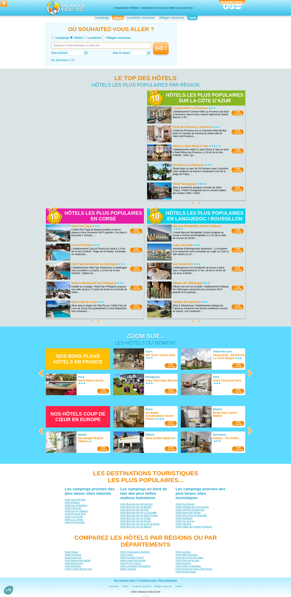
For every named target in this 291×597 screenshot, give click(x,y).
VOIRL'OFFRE (237, 113)
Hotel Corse (126, 554)
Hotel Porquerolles (75, 522)
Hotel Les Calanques (76, 505)
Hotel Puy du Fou (184, 521)
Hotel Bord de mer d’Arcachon (136, 504)
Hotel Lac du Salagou (76, 511)
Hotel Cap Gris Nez (75, 499)
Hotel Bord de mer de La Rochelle (138, 512)
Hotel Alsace (71, 552)
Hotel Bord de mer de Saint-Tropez (139, 515)
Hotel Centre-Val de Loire (78, 569)
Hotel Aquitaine (73, 554)
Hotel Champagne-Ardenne (135, 552)
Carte (192, 17)
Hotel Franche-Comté (131, 557)
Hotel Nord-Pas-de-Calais (189, 557)
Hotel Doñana (72, 502)
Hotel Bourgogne (74, 563)
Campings (102, 17)
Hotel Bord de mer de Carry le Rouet (139, 524)
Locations (94, 37)
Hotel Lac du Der (74, 516)
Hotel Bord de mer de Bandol (135, 507)
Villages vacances (172, 17)
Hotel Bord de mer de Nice (134, 509)
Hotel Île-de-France (130, 563)
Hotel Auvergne (73, 557)
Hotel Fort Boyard (184, 504)
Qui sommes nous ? (125, 580)
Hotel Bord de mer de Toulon (135, 518)
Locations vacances (141, 17)
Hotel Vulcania (183, 524)
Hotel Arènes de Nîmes (187, 512)
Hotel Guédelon (183, 518)
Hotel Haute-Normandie (133, 560)
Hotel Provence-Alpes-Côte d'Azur (193, 569)
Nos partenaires (168, 580)
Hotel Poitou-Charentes (188, 566)
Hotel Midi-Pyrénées (186, 554)
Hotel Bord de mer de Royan (135, 521)
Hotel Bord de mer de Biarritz (135, 526)
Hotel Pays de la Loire (187, 560)
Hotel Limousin (128, 569)
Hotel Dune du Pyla (75, 513)
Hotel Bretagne (73, 566)
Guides (178, 586)
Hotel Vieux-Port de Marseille (191, 515)
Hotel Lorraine (183, 552)
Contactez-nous (148, 580)
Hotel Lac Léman (74, 519)
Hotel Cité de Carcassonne (189, 509)
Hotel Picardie (183, 563)
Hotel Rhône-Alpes (185, 571)
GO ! (161, 48)
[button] (8, 590)
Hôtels (117, 17)
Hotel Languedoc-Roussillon (135, 566)
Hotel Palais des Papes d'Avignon (193, 526)
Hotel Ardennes (73, 508)
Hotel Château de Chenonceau (192, 507)
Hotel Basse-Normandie (77, 560)
